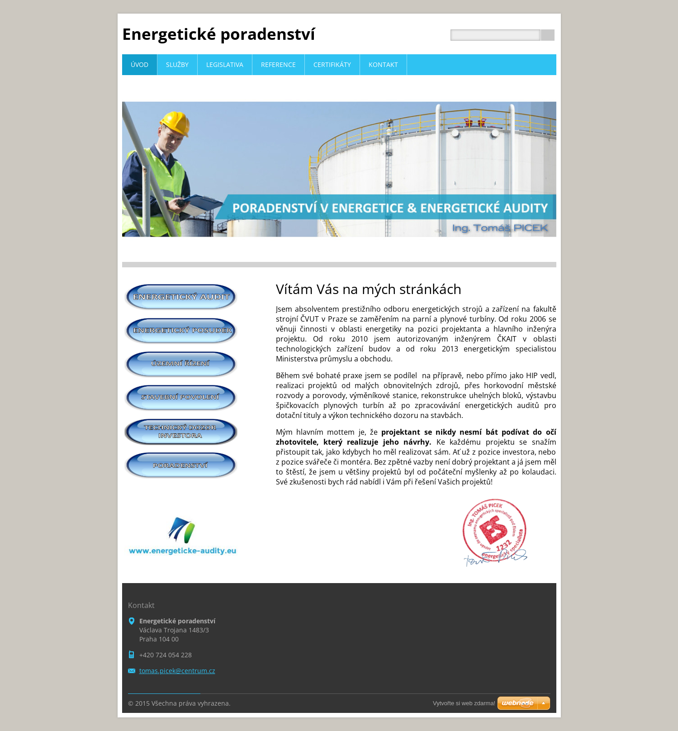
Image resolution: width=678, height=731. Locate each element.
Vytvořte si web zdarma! (464, 703)
